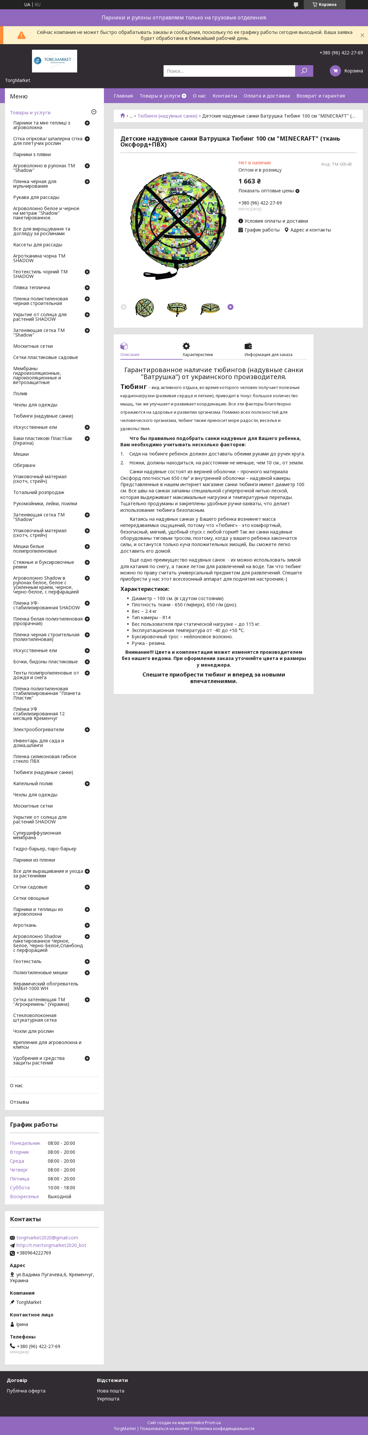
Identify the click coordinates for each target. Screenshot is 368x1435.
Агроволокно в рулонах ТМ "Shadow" (44, 168)
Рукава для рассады (36, 197)
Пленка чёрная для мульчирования (34, 184)
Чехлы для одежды (35, 405)
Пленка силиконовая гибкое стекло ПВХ (45, 759)
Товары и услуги (159, 95)
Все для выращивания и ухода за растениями (48, 874)
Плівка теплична (31, 287)
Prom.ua (213, 1422)
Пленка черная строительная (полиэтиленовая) (46, 637)
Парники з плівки (32, 154)
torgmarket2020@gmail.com (47, 1238)
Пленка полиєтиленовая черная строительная (40, 301)
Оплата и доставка (267, 95)
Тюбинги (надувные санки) (168, 116)
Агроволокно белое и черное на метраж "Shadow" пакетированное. (46, 213)
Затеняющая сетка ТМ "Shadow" (39, 333)
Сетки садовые (30, 887)
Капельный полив (33, 783)
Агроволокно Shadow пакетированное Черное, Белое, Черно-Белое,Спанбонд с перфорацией (48, 943)
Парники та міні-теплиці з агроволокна (41, 125)
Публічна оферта (26, 1391)
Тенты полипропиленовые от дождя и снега (46, 675)
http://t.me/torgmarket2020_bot (51, 1245)
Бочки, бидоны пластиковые (45, 662)
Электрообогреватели (38, 729)
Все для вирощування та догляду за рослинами (41, 231)
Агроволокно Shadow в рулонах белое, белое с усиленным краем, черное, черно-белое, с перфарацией (46, 585)
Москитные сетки (33, 346)
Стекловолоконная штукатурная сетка (35, 1018)
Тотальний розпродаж (38, 492)
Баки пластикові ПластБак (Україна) (42, 441)
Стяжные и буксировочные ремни (43, 565)
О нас (199, 95)
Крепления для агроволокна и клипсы (47, 1045)
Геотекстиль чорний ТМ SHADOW (40, 274)
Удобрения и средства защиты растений (39, 1061)
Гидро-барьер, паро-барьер (45, 849)
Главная (123, 95)
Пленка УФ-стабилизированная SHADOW (46, 606)
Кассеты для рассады (37, 245)
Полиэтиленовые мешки (40, 973)
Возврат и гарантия (320, 95)
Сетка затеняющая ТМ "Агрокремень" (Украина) (41, 1002)
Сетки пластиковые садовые (45, 357)
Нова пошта (110, 1391)
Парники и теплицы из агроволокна (38, 912)
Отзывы (19, 1101)
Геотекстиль (27, 961)
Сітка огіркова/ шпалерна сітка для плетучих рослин (47, 141)
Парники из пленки (34, 860)
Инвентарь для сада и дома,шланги (38, 743)
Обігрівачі (24, 465)
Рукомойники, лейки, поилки (45, 504)
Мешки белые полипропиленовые (35, 549)
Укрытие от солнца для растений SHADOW (40, 317)
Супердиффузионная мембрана (37, 836)
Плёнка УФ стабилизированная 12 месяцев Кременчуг (39, 714)
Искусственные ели (35, 427)
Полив (20, 394)
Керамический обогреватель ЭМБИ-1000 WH (45, 986)
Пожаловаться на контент (165, 1428)
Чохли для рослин (33, 1031)
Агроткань (25, 925)
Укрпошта (108, 1398)
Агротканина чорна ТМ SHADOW (39, 258)
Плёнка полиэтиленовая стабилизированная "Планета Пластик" (46, 693)
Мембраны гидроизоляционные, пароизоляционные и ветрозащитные (37, 375)
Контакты (225, 95)
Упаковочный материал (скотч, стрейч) (40, 479)
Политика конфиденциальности (224, 1428)
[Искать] (304, 71)
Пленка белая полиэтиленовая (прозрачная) (48, 621)
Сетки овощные (31, 898)
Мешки (21, 454)
